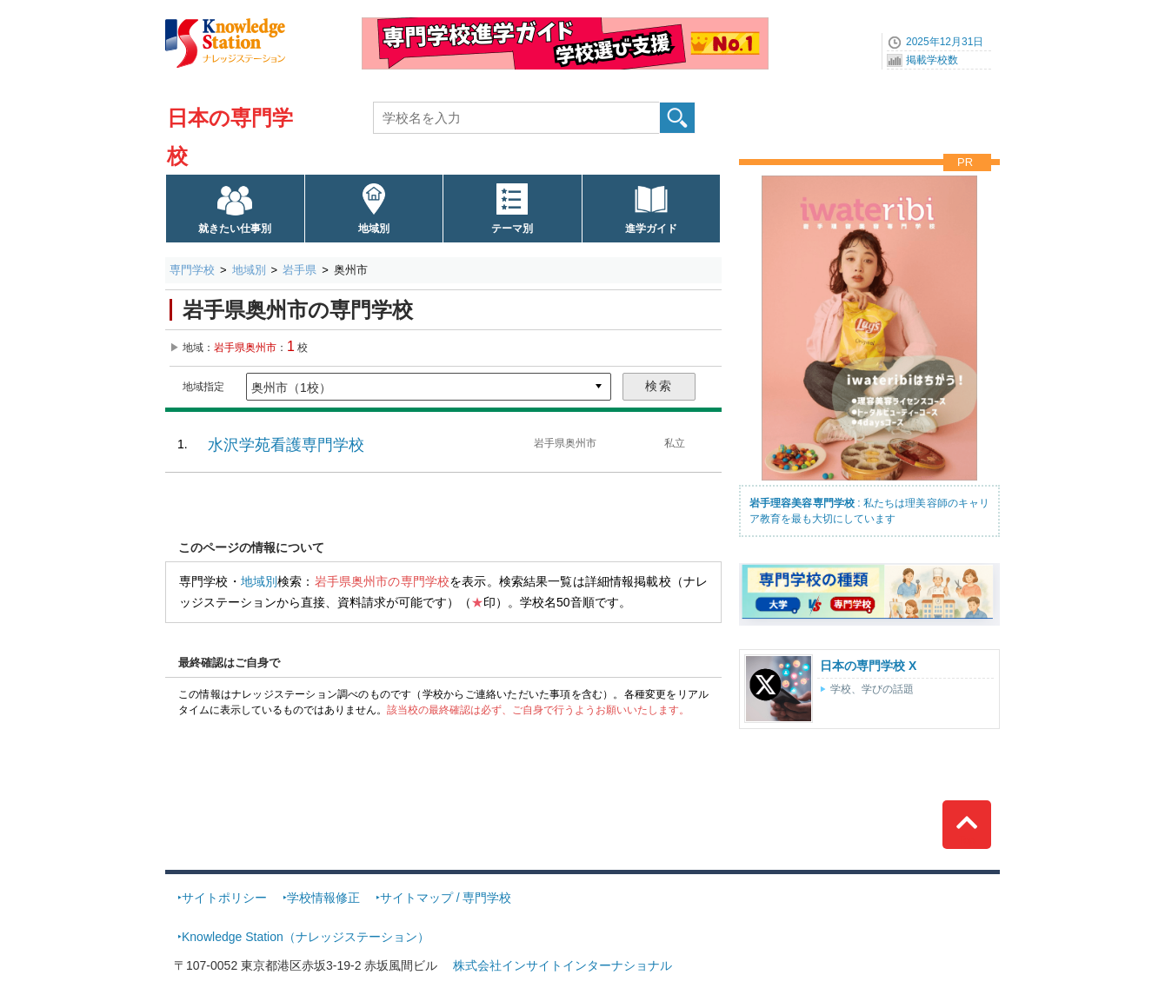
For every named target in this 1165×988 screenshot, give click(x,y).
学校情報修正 (323, 898)
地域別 (373, 228)
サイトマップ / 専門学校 (446, 898)
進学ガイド (651, 228)
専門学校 (192, 269)
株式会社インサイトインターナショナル (562, 965)
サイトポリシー (224, 898)
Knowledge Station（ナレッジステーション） (305, 937)
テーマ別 (512, 228)
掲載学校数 (932, 60)
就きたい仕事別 (234, 228)
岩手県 (299, 269)
